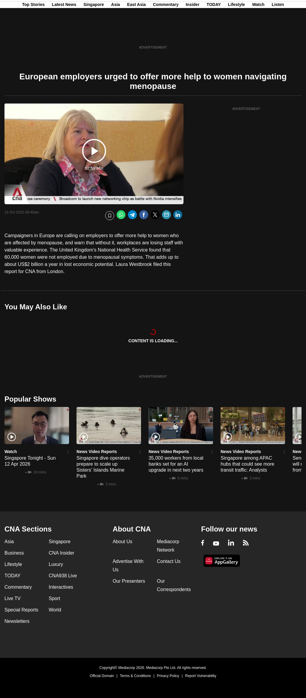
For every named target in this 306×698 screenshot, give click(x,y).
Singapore (93, 33)
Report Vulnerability (200, 676)
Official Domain (102, 676)
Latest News (64, 33)
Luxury (56, 564)
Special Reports (21, 609)
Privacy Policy (168, 676)
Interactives (61, 587)
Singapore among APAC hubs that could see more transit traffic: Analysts (247, 464)
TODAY (213, 33)
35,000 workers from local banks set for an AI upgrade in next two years (176, 464)
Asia (115, 33)
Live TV (12, 598)
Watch (258, 33)
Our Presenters (129, 581)
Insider (192, 33)
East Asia (136, 33)
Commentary (166, 33)
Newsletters (17, 621)
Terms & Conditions (135, 676)
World (55, 609)
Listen (278, 33)
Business (14, 552)
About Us (122, 541)
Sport (54, 598)
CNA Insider (61, 552)
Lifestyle (236, 33)
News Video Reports (96, 451)
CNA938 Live (63, 575)
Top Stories (33, 33)
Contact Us (168, 561)
